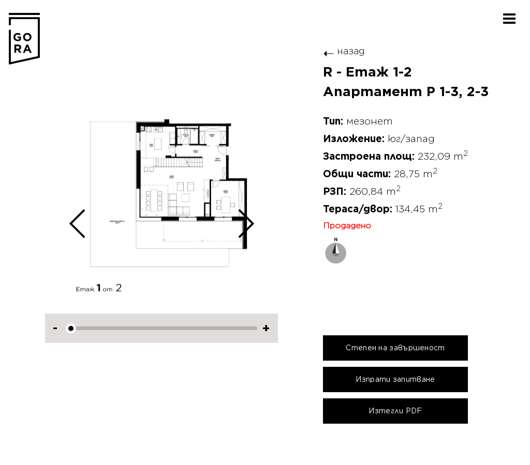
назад (344, 50)
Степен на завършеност (395, 348)
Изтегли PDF (395, 411)
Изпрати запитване (395, 379)
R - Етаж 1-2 (367, 72)
